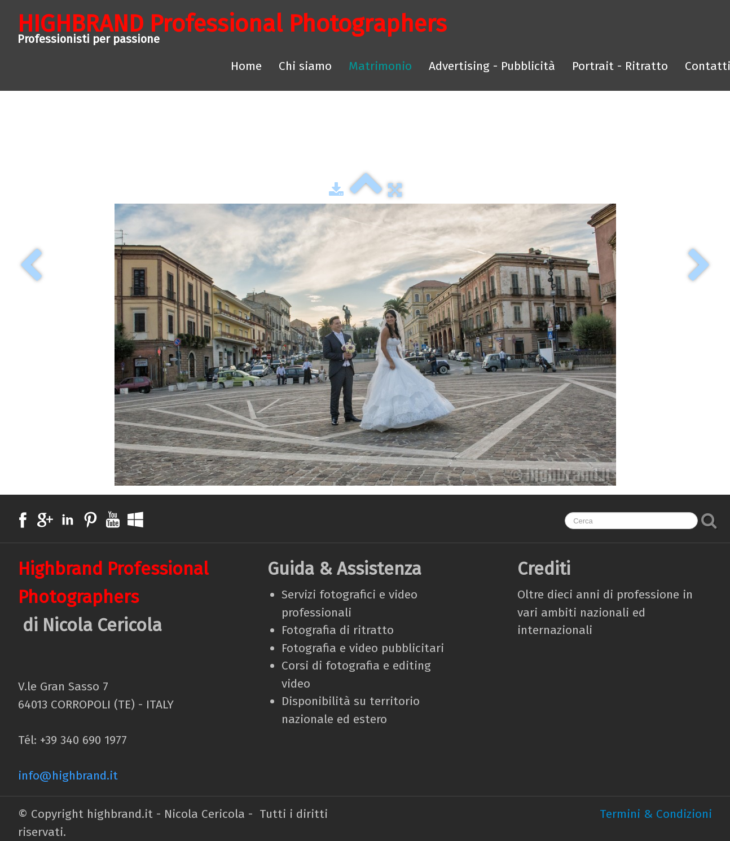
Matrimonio (380, 66)
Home (246, 66)
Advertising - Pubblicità (492, 66)
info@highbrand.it (68, 775)
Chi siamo (305, 66)
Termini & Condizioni (656, 814)
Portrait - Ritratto (620, 66)
